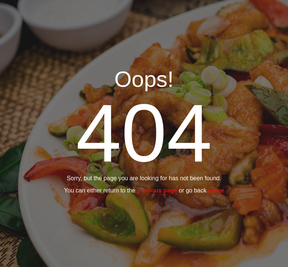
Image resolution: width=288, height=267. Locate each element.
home (216, 191)
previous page (157, 191)
